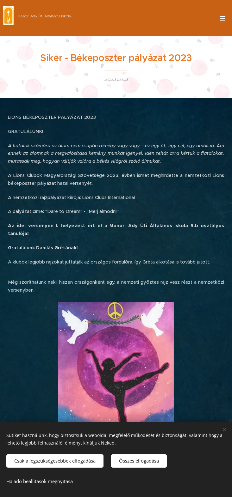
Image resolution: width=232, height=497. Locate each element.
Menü (222, 18)
